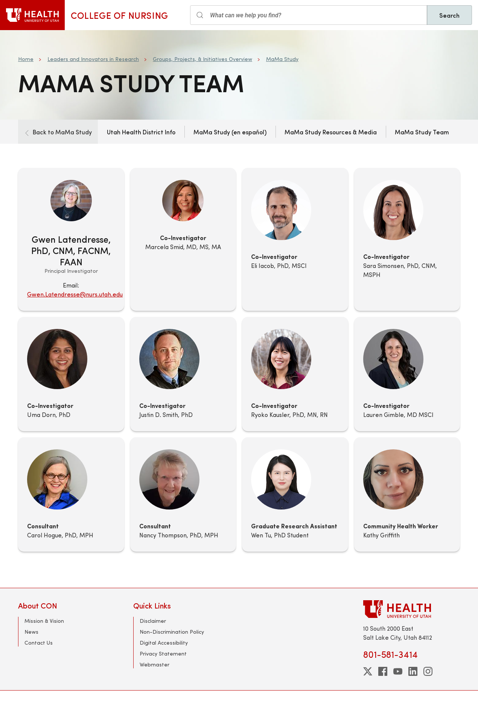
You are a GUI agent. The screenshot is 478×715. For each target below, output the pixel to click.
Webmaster (154, 664)
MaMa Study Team (422, 132)
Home (25, 58)
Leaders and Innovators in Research (93, 58)
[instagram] (427, 671)
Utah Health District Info (141, 132)
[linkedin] (412, 671)
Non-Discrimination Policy (172, 631)
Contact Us (38, 642)
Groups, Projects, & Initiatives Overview (202, 58)
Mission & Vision (44, 620)
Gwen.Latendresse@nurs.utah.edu (75, 294)
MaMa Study (282, 58)
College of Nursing (119, 15)
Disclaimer (153, 620)
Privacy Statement (163, 653)
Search (449, 15)
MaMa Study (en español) (229, 132)
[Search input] (308, 15)
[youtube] (397, 671)
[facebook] (382, 671)
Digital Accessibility (164, 642)
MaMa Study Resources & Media (331, 132)
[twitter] (367, 671)
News (31, 631)
